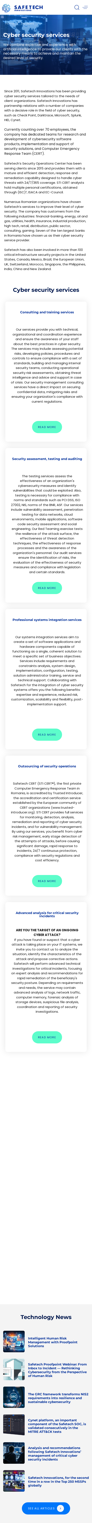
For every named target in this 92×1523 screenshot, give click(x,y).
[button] (76, 7)
